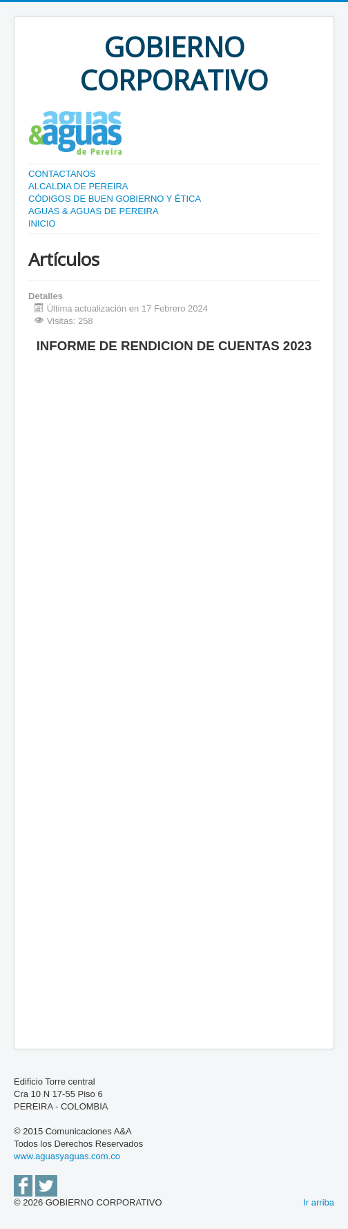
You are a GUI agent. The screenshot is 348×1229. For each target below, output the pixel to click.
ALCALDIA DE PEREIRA (78, 186)
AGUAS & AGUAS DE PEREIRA (93, 211)
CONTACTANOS (62, 174)
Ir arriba (318, 1202)
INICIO (42, 223)
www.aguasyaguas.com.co (67, 1156)
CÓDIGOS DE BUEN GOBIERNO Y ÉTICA (114, 198)
